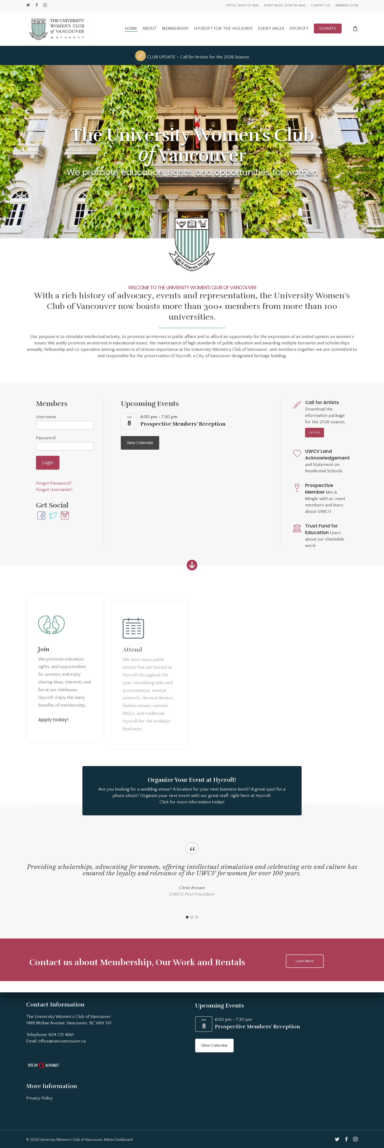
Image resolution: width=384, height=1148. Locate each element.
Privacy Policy (39, 1098)
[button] (314, 432)
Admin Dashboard (118, 1140)
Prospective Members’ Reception (183, 424)
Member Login (346, 5)
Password (45, 438)
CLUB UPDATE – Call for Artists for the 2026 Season (198, 57)
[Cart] (355, 28)
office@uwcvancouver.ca (62, 1041)
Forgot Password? (54, 483)
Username (46, 416)
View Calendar (140, 442)
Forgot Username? (54, 489)
